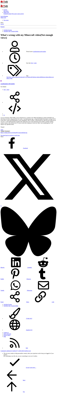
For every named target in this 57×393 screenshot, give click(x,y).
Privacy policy (7, 335)
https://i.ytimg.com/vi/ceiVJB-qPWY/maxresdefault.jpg (14, 132)
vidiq (11, 78)
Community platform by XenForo (16, 350)
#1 (4, 115)
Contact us (6, 332)
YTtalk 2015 (18, 318)
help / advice (12, 77)
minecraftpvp (48, 77)
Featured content (8, 13)
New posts (6, 11)
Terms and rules (7, 333)
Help (5, 336)
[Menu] (1, 4)
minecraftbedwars (41, 77)
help (8, 77)
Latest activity (20, 13)
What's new (6, 12)
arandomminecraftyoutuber (39, 51)
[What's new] (3, 17)
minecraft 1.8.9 (24, 77)
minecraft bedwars (32, 77)
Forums (5, 9)
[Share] (15, 102)
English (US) (18, 330)
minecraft (17, 77)
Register (3, 26)
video (2, 129)
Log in (2, 24)
